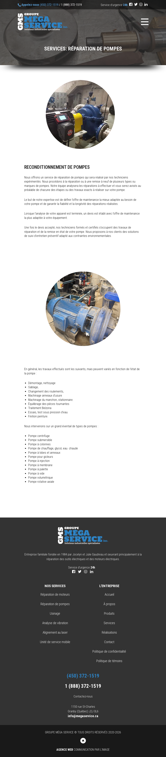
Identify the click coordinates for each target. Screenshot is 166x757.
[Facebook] (130, 4)
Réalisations (109, 632)
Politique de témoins (109, 661)
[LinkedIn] (146, 4)
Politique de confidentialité (109, 651)
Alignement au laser (55, 632)
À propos (109, 604)
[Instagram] (140, 4)
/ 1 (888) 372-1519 (70, 5)
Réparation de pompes (55, 604)
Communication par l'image (83, 749)
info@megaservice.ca (83, 716)
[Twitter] (135, 4)
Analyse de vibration (55, 623)
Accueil (109, 594)
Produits (109, 613)
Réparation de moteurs (55, 594)
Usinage (55, 613)
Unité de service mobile (55, 642)
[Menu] (144, 21)
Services (109, 623)
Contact (109, 642)
